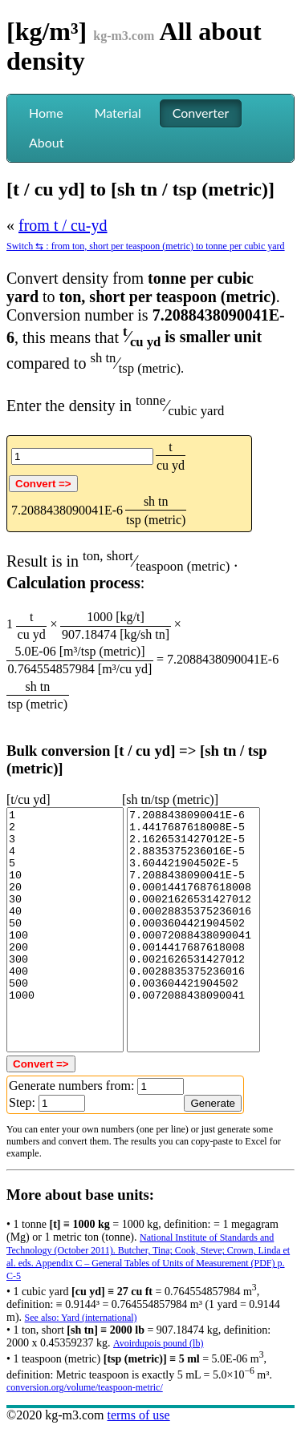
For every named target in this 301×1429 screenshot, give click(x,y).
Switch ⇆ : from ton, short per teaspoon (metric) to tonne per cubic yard (145, 246)
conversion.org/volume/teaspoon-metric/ (84, 1387)
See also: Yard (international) (81, 1317)
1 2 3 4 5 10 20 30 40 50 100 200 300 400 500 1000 (65, 929)
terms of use (138, 1415)
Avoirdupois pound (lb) (158, 1343)
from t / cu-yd (63, 225)
